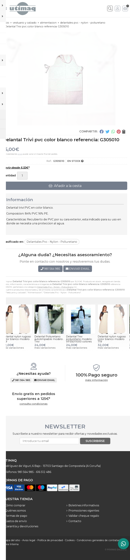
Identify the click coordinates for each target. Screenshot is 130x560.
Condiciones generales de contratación (100, 540)
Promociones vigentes (83, 510)
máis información (96, 380)
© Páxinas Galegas (116, 549)
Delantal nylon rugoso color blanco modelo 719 (17, 339)
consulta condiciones (34, 403)
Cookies (70, 540)
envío (20, 154)
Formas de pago (16, 515)
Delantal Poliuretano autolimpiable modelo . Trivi (49, 339)
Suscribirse (95, 441)
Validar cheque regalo (83, 515)
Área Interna (10, 544)
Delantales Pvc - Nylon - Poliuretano (55, 287)
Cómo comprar (15, 505)
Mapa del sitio (11, 540)
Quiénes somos (15, 510)
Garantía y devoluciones (21, 526)
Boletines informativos (83, 505)
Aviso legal (28, 540)
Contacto (74, 521)
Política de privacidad (50, 540)
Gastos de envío (16, 521)
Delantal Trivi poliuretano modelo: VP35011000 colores (79, 339)
